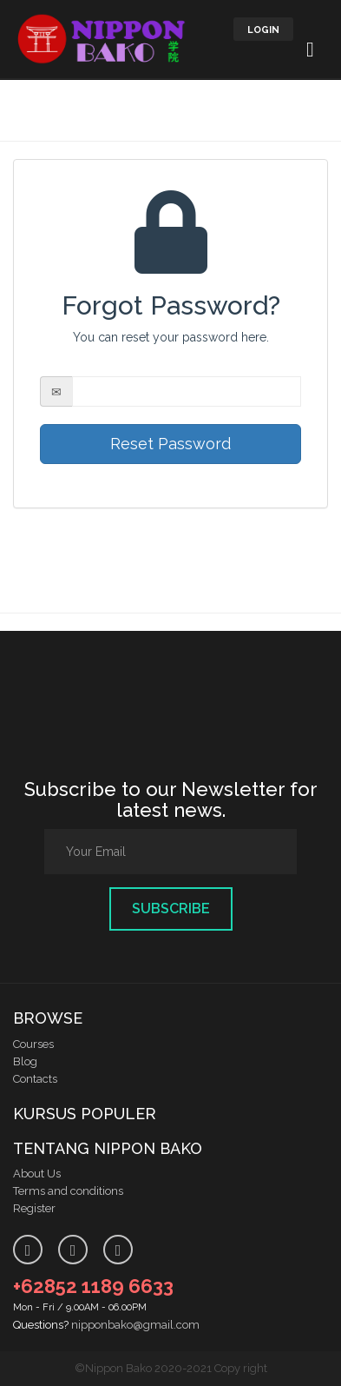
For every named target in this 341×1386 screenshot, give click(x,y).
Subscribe (171, 908)
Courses (33, 1044)
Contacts (35, 1078)
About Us (37, 1173)
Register (34, 1208)
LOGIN (263, 30)
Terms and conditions (68, 1190)
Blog (25, 1061)
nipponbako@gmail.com (135, 1324)
